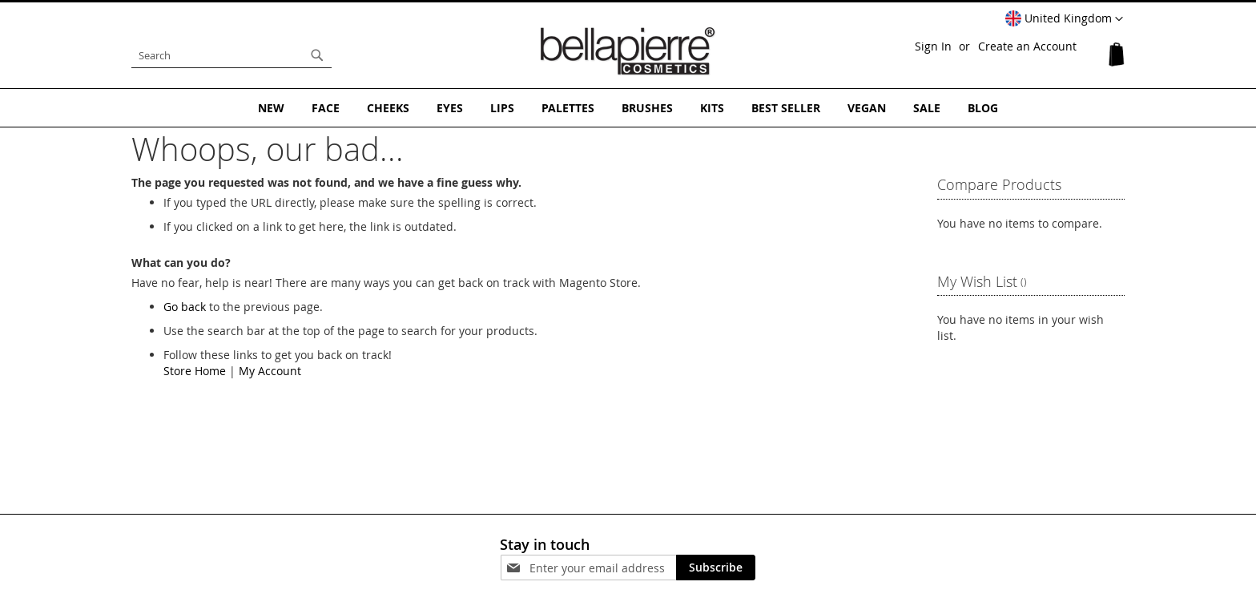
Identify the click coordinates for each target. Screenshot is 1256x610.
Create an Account (1027, 46)
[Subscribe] (715, 567)
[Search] (317, 55)
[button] (1064, 19)
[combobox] (231, 55)
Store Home (194, 370)
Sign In (933, 46)
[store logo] (628, 51)
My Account (270, 370)
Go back (184, 306)
